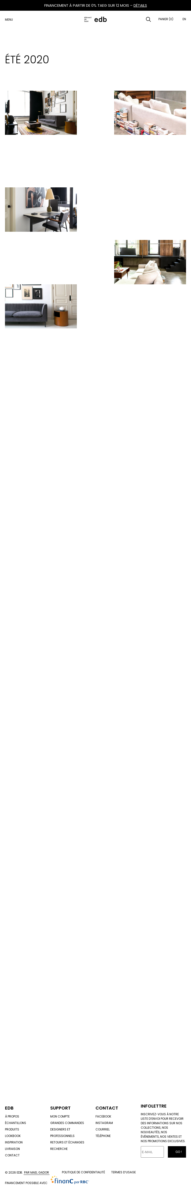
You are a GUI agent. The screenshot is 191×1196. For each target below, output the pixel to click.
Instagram (104, 1123)
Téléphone (103, 1136)
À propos (12, 1116)
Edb (9, 1108)
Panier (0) (165, 19)
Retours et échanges (67, 1142)
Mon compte (60, 1116)
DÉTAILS (140, 5)
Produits (12, 1129)
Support (60, 1108)
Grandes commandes (67, 1123)
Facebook (103, 1116)
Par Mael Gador (36, 1172)
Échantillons (15, 1123)
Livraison (12, 1149)
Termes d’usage (123, 1172)
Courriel (103, 1129)
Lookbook (13, 1136)
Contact (12, 1155)
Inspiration (14, 1142)
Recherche (59, 1149)
